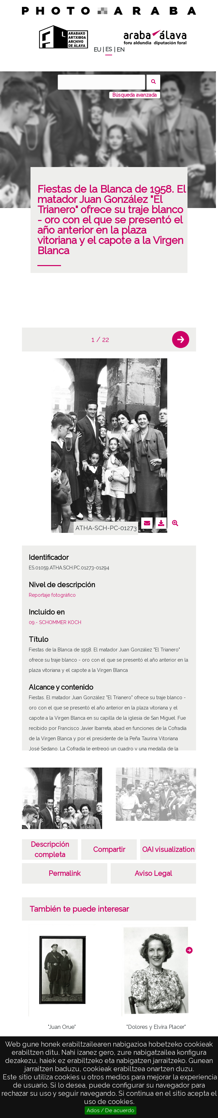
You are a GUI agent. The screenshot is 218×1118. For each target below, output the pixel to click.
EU (97, 49)
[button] (180, 339)
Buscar (153, 82)
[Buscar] (101, 82)
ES (108, 49)
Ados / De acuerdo (110, 1110)
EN (120, 49)
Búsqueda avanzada (134, 95)
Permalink (65, 873)
